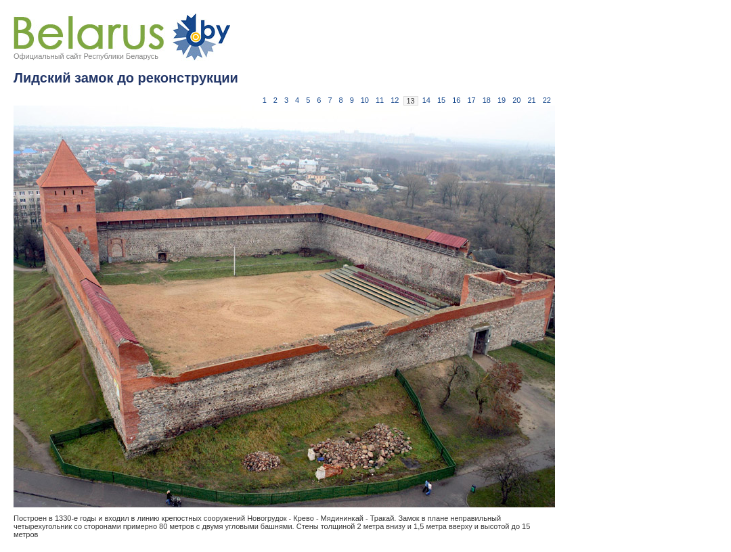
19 (501, 100)
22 (547, 100)
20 (516, 100)
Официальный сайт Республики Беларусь (86, 56)
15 (441, 100)
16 (456, 100)
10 (365, 100)
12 (395, 100)
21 (532, 100)
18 (487, 100)
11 (380, 100)
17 (472, 100)
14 (426, 100)
